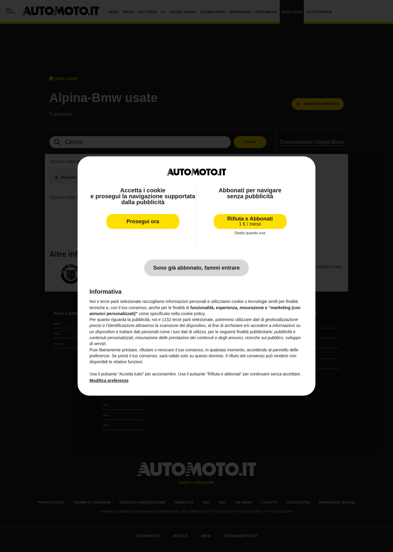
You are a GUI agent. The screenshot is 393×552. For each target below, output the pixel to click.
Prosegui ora (142, 221)
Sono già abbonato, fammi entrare (196, 268)
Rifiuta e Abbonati (250, 221)
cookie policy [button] (192, 313)
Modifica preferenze (108, 380)
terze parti (181, 319)
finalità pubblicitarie (254, 331)
